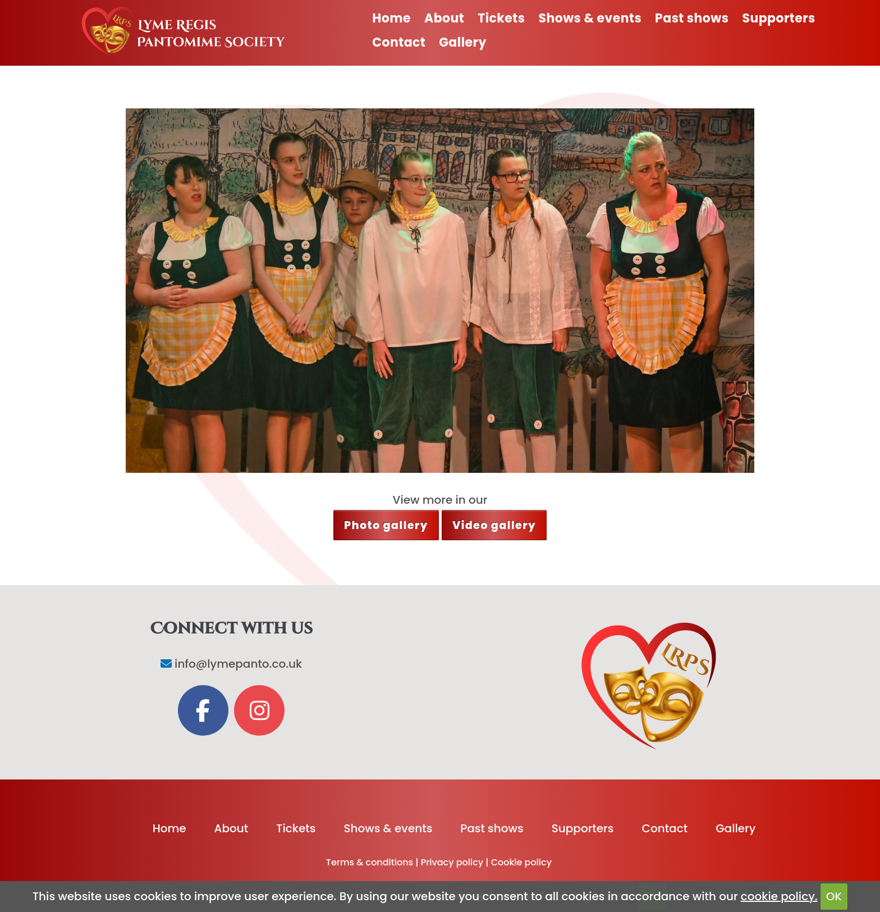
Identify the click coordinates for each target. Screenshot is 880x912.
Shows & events (589, 18)
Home (391, 18)
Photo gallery (386, 525)
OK (834, 896)
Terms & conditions (369, 862)
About (444, 18)
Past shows (691, 18)
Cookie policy (521, 862)
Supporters (778, 18)
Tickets (501, 18)
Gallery (463, 42)
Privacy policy (452, 862)
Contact (398, 42)
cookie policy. (779, 896)
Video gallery (494, 525)
